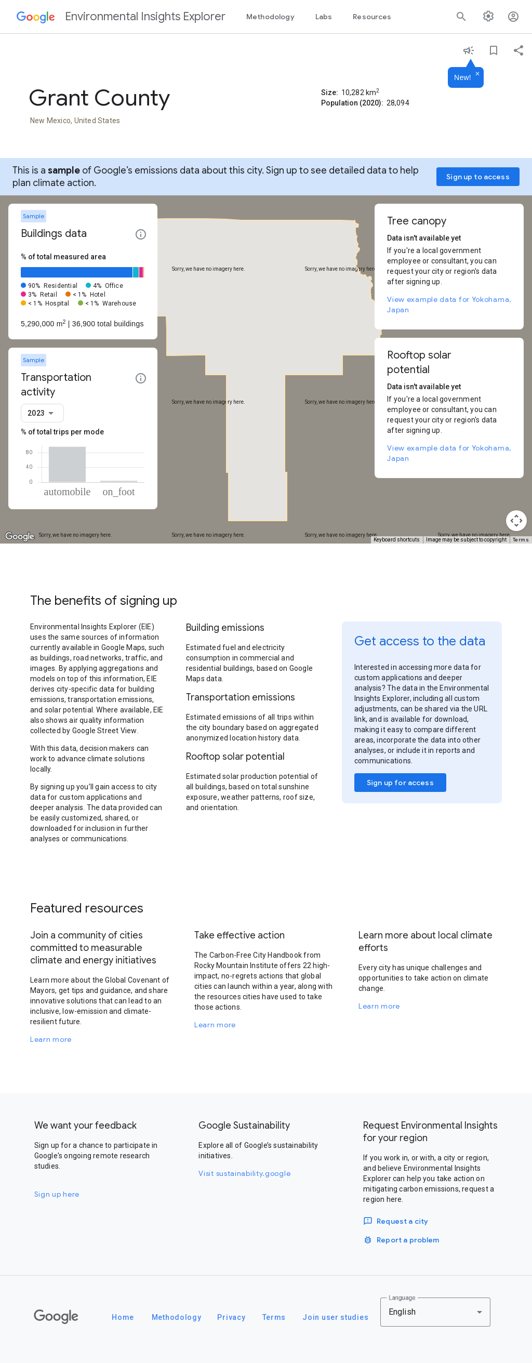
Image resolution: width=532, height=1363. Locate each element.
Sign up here (56, 1194)
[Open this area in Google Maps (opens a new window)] (20, 537)
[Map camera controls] (516, 520)
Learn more (51, 1039)
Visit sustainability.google (244, 1173)
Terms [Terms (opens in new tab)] (521, 539)
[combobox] (42, 413)
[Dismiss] (477, 74)
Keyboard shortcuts (397, 539)
